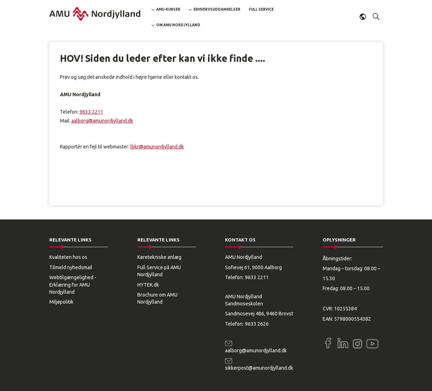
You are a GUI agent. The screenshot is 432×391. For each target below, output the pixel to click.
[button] (376, 16)
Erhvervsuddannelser (216, 9)
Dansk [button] (363, 16)
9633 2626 (257, 324)
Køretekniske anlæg (159, 257)
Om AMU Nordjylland (178, 25)
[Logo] (94, 14)
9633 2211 (91, 112)
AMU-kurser (168, 9)
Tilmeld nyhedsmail (70, 267)
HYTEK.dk (148, 285)
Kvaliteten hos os (68, 257)
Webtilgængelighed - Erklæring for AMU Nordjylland (72, 285)
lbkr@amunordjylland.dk (157, 147)
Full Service (261, 9)
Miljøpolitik (61, 302)
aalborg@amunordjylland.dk (102, 121)
